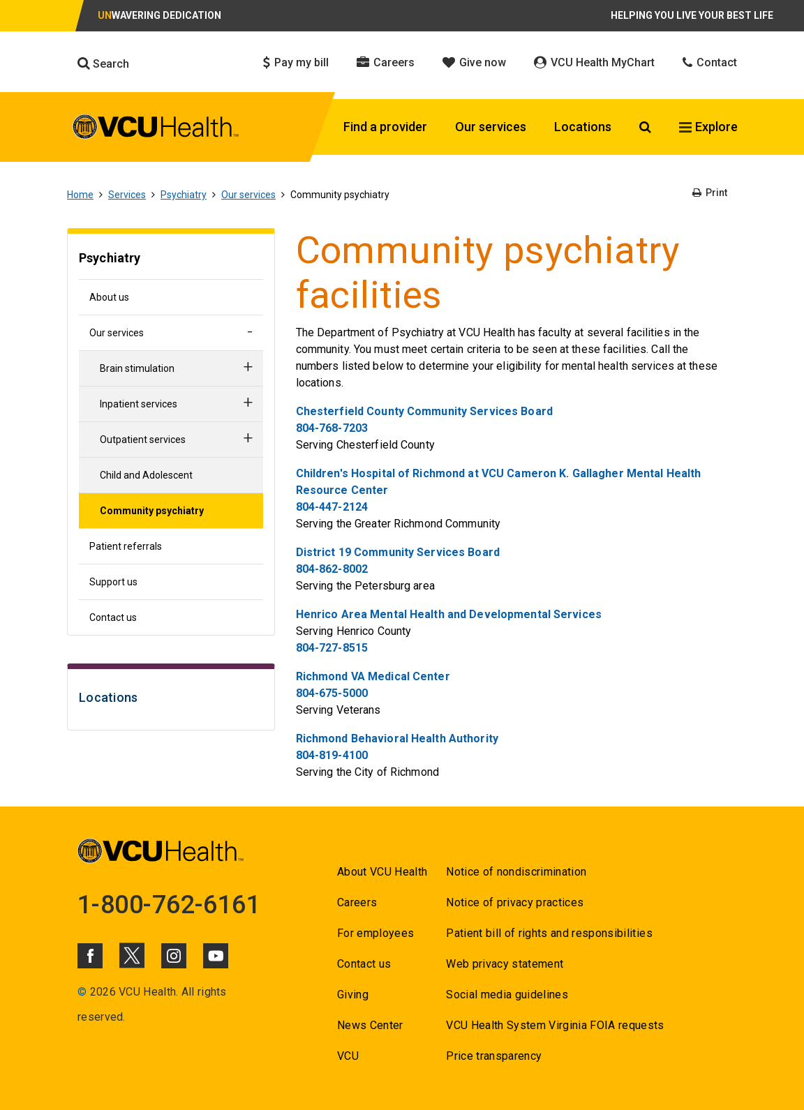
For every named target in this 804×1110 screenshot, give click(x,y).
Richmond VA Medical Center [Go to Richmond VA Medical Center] (373, 676)
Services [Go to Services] (127, 194)
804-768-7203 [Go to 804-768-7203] (332, 428)
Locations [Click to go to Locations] (582, 126)
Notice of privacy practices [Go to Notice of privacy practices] (514, 902)
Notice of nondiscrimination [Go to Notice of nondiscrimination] (516, 871)
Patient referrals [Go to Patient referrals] (125, 546)
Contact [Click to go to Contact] (710, 62)
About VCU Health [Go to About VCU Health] (382, 871)
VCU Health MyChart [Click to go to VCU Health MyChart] (594, 62)
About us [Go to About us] (109, 297)
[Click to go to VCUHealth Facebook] (90, 955)
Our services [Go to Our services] (248, 194)
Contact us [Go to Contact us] (113, 617)
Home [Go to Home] (80, 194)
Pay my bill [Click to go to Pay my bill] (296, 62)
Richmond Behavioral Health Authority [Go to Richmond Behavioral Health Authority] (397, 738)
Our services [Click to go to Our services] (490, 126)
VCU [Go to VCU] (348, 1056)
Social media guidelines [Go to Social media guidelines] (507, 994)
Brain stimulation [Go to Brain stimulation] (137, 368)
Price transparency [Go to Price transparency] (494, 1056)
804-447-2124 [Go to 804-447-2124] (332, 506)
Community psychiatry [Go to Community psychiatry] (152, 510)
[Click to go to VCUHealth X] (131, 955)
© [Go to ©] (82, 991)
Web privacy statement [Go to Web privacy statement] (504, 963)
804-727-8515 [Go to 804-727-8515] (332, 647)
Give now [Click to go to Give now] (474, 62)
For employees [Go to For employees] (375, 933)
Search (103, 63)
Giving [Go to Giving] (352, 994)
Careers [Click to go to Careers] (386, 62)
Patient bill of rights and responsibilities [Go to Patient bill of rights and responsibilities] (549, 933)
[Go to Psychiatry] (171, 260)
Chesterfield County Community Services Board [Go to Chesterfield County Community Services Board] (424, 411)
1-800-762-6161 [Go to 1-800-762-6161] (168, 905)
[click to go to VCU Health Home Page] (156, 129)
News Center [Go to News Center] (370, 1025)
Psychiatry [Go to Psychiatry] (184, 194)
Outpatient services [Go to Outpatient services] (143, 439)
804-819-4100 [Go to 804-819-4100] (332, 755)
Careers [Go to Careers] (357, 902)
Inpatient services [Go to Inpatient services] (138, 404)
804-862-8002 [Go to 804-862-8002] (332, 569)
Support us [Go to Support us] (113, 581)
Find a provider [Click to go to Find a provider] (385, 126)
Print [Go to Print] (709, 192)
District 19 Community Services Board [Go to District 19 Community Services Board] (398, 552)
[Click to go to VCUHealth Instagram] (173, 955)
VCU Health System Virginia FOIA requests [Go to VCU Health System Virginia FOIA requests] (555, 1025)
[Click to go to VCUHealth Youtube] (215, 955)
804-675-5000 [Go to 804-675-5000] (332, 693)
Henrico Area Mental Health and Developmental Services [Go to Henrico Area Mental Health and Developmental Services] (449, 614)
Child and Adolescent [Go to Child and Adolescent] (146, 475)
